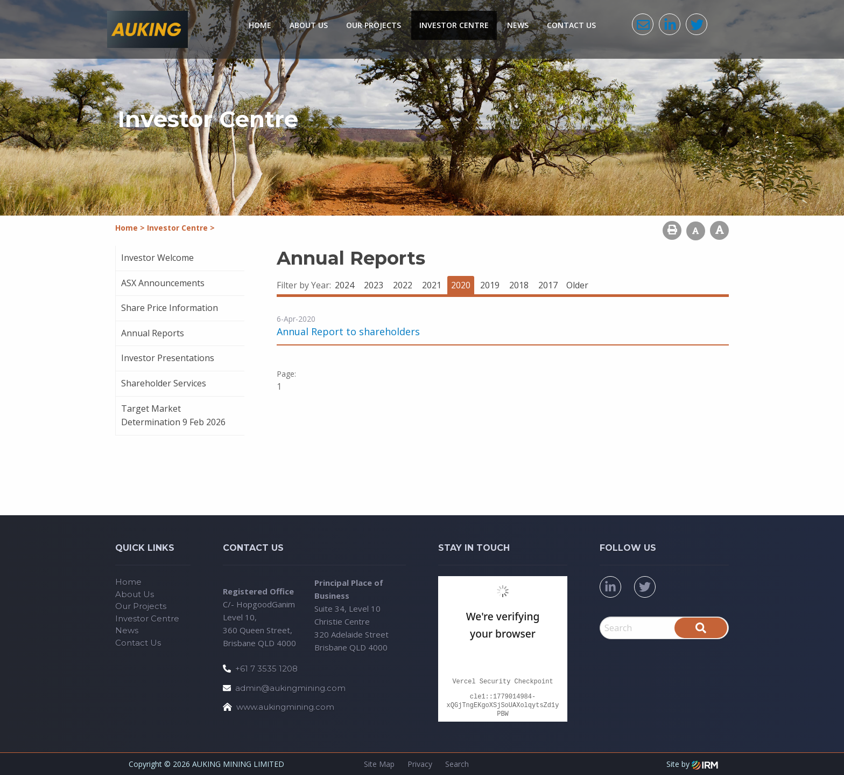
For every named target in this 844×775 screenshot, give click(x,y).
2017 (548, 285)
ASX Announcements (163, 283)
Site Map (379, 764)
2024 (344, 285)
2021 (431, 285)
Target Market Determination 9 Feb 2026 (173, 415)
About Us (309, 25)
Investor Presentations (167, 358)
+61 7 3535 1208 (266, 668)
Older (577, 285)
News (518, 25)
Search (457, 764)
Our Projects (373, 25)
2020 (460, 285)
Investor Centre (454, 25)
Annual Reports (152, 333)
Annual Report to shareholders (348, 331)
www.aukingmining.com (285, 707)
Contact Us (571, 25)
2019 (490, 285)
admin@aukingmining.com (290, 688)
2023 (373, 285)
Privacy (419, 764)
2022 (402, 285)
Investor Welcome (157, 258)
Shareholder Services (163, 383)
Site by (692, 764)
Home (260, 25)
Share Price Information (169, 308)
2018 (519, 285)
